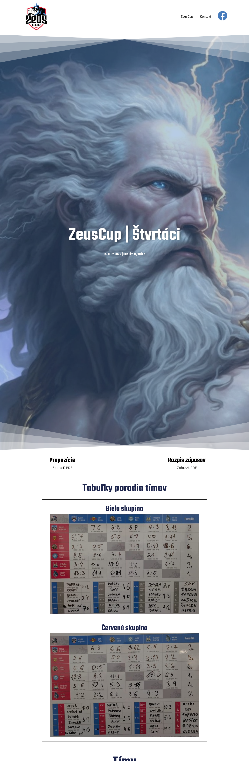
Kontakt (205, 16)
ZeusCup (187, 16)
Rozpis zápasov (187, 460)
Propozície (62, 460)
